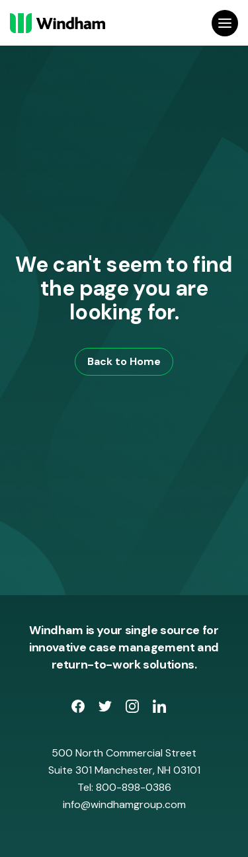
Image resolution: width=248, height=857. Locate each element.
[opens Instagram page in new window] (134, 709)
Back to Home (124, 361)
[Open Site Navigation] (225, 23)
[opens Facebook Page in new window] (79, 709)
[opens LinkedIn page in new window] (159, 709)
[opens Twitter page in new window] (107, 709)
